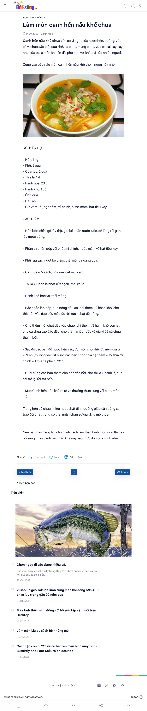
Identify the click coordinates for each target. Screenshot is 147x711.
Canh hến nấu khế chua (41, 41)
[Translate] (140, 6)
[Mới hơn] (25, 472)
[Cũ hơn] (122, 472)
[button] (125, 6)
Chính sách (68, 685)
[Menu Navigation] (6, 6)
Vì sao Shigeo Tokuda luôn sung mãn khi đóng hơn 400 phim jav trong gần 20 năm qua (58, 592)
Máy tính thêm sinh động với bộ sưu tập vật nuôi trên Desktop (56, 613)
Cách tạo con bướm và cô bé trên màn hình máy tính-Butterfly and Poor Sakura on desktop (57, 648)
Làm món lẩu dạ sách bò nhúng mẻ (42, 631)
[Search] (133, 6)
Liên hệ (54, 685)
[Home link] (74, 472)
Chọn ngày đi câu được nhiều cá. (41, 565)
